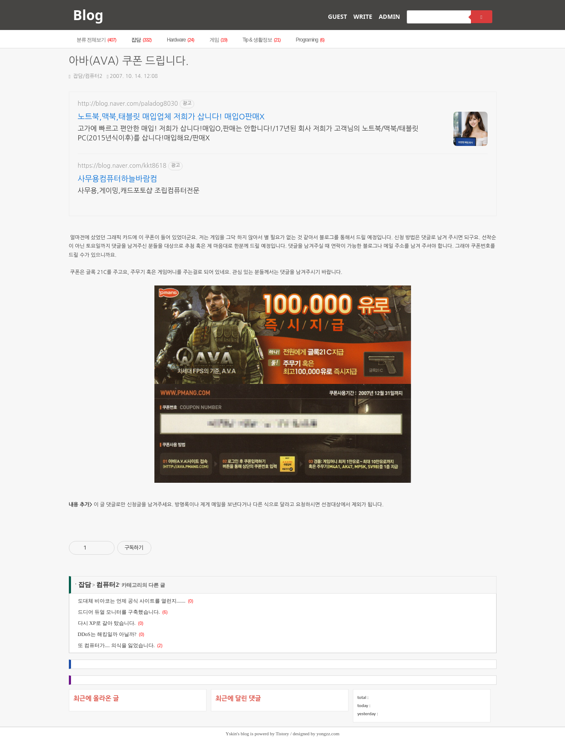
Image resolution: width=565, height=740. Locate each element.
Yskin (231, 733)
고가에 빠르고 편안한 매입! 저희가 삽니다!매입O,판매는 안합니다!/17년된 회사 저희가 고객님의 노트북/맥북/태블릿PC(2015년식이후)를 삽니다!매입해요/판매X (248, 133)
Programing (310, 40)
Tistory (282, 733)
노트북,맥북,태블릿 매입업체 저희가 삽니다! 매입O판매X (171, 117)
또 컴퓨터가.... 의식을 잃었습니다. (116, 645)
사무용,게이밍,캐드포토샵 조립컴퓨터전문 (139, 190)
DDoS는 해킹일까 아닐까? (107, 634)
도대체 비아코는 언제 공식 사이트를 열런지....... (132, 601)
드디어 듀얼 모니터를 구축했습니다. (119, 612)
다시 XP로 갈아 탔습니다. (107, 623)
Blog (88, 15)
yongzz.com (328, 733)
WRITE (362, 16)
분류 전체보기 (96, 40)
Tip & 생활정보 (261, 40)
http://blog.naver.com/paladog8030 (128, 104)
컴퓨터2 (107, 584)
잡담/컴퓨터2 (86, 76)
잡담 (141, 40)
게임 (219, 40)
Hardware (180, 40)
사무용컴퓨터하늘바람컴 (117, 179)
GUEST (337, 16)
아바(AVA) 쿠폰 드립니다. (129, 61)
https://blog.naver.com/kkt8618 (122, 166)
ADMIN (389, 16)
